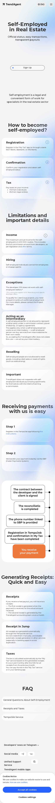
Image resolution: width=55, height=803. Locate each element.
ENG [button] (42, 4)
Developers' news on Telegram (20, 745)
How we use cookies (18, 782)
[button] (51, 4)
